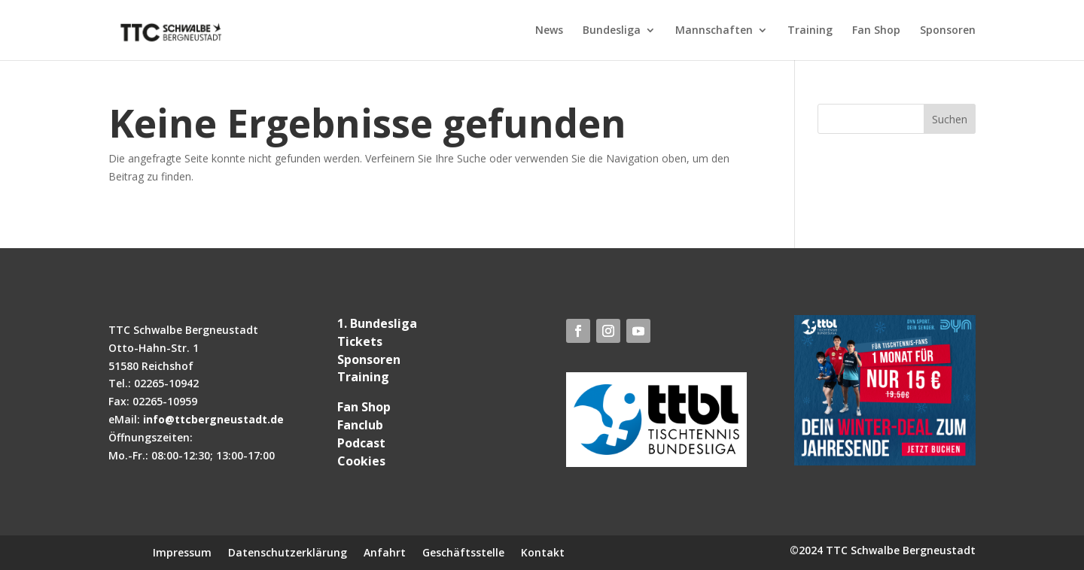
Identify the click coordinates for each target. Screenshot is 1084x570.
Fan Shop (876, 31)
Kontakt (543, 551)
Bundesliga (612, 31)
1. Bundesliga (377, 323)
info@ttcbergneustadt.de (213, 419)
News (549, 31)
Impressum (182, 551)
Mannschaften (714, 31)
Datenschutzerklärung (287, 551)
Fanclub (360, 425)
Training (810, 31)
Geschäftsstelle (463, 551)
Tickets (359, 341)
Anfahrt (385, 551)
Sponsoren (948, 31)
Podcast (361, 443)
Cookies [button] (361, 461)
